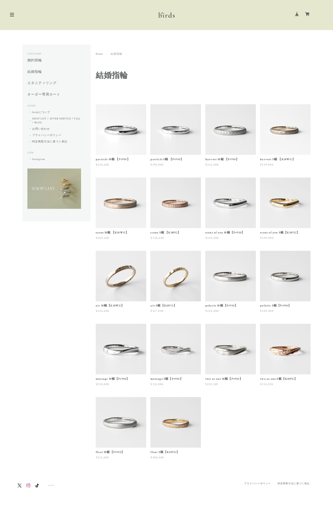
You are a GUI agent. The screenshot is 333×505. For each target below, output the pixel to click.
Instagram (38, 159)
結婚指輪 (34, 72)
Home (99, 54)
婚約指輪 (34, 60)
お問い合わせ (41, 129)
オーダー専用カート (43, 95)
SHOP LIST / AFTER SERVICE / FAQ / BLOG (56, 120)
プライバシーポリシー (47, 135)
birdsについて (41, 112)
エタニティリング (42, 83)
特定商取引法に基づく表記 (49, 141)
